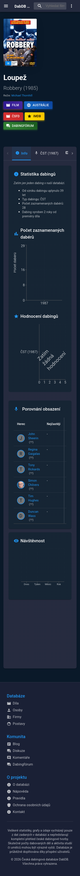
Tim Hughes (34, 500)
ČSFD (13, 116)
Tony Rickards (34, 469)
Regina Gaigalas (34, 454)
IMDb (34, 116)
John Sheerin (34, 438)
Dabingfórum (20, 126)
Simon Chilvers (34, 485)
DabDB (22, 6)
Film (12, 105)
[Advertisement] (40, 636)
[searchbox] (55, 6)
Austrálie (38, 105)
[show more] (71, 6)
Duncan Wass (34, 516)
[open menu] (6, 6)
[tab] (21, 153)
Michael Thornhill (22, 95)
